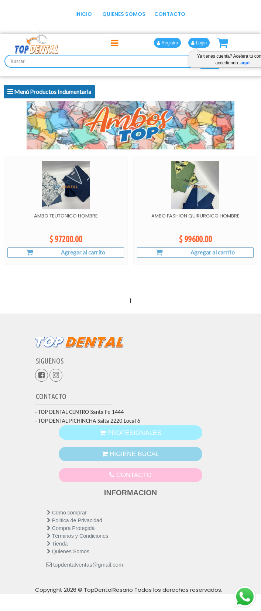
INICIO (83, 14)
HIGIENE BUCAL (130, 460)
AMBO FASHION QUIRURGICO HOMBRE (195, 215)
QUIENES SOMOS (123, 14)
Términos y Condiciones (78, 551)
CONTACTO (169, 14)
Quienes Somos (68, 567)
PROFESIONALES (130, 434)
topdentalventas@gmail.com (84, 580)
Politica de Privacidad (74, 536)
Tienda (57, 559)
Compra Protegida (71, 544)
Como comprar (67, 528)
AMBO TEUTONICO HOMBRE (66, 215)
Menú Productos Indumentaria (49, 91)
